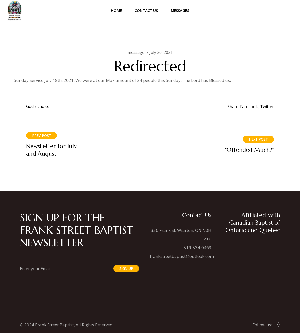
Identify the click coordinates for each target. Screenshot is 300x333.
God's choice (37, 106)
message (136, 52)
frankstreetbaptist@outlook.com (182, 256)
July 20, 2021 (161, 52)
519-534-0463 (197, 247)
